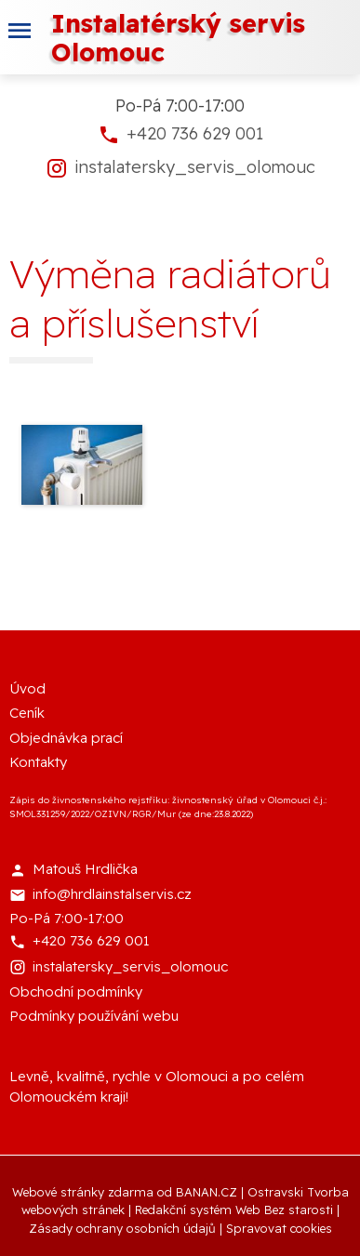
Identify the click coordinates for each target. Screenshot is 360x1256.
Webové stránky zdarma (82, 1191)
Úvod (27, 688)
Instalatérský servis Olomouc (178, 37)
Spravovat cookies (279, 1228)
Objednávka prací (66, 738)
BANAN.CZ (206, 1191)
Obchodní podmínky (75, 991)
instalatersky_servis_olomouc (194, 167)
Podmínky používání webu (94, 1016)
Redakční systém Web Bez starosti (234, 1209)
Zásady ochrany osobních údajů (122, 1228)
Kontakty (38, 762)
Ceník (27, 712)
